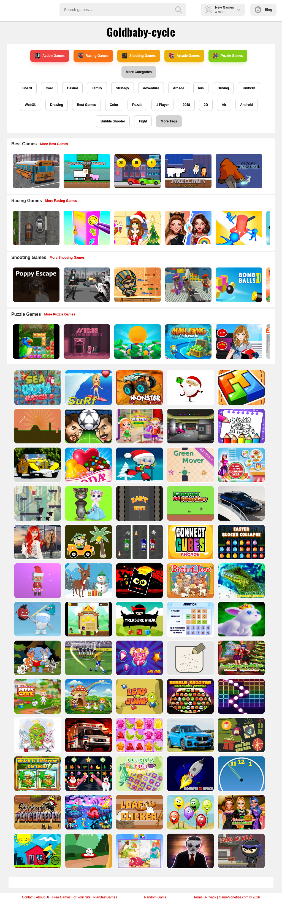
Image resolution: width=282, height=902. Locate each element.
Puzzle (137, 105)
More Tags (169, 121)
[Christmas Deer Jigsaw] (88, 580)
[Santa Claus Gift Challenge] (190, 387)
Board (27, 88)
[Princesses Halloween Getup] (241, 812)
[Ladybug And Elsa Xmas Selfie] (241, 658)
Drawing (56, 105)
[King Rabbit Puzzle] (241, 619)
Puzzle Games (228, 55)
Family (97, 88)
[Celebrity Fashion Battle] (187, 228)
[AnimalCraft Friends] (86, 171)
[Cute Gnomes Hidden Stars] (37, 735)
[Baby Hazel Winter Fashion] (139, 426)
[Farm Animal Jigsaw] (88, 696)
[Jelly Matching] (139, 735)
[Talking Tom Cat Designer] (88, 503)
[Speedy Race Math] (137, 171)
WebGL (30, 105)
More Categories (139, 72)
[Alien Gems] (37, 619)
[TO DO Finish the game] (86, 341)
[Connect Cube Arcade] (190, 542)
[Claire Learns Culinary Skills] (241, 465)
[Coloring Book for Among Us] (241, 426)
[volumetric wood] (241, 387)
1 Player (162, 105)
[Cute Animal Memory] (37, 658)
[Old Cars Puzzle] (37, 465)
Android (246, 105)
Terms (198, 897)
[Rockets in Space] (190, 773)
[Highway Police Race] (35, 228)
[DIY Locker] (86, 228)
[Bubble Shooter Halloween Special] (190, 696)
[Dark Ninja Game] (241, 851)
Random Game (155, 897)
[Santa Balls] (37, 580)
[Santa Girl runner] (139, 465)
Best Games (86, 105)
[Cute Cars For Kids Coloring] (88, 542)
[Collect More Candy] (139, 658)
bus (201, 88)
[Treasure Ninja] (139, 619)
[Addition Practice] (190, 619)
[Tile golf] (37, 426)
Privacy (210, 897)
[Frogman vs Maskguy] (190, 503)
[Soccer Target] (88, 851)
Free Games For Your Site (71, 897)
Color (114, 105)
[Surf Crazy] (88, 387)
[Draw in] (190, 658)
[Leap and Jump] (139, 696)
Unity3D (249, 88)
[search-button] (178, 9)
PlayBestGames (105, 897)
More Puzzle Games (59, 314)
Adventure (151, 88)
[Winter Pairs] (88, 773)
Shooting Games (139, 55)
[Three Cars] (139, 542)
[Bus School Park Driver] (35, 171)
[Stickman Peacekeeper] (37, 812)
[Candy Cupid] (88, 465)
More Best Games (54, 144)
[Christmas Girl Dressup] (137, 228)
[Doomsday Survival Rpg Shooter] (86, 285)
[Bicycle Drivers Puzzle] (37, 851)
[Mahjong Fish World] (187, 341)
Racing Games (93, 55)
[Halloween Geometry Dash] (139, 580)
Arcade (178, 88)
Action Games (50, 55)
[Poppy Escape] (35, 285)
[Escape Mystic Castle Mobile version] (238, 171)
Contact (27, 897)
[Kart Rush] (139, 503)
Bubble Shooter (113, 121)
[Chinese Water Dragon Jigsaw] (241, 580)
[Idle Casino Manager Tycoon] (137, 341)
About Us (42, 897)
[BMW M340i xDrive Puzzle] (241, 503)
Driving (223, 88)
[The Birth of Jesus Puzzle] (190, 580)
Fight (143, 121)
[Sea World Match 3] (37, 387)
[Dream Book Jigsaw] (88, 812)
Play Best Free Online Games (28, 9)
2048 (186, 105)
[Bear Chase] (37, 503)
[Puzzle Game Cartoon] (139, 851)
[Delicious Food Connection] (139, 773)
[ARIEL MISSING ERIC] (37, 542)
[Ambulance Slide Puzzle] (88, 735)
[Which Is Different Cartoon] (37, 773)
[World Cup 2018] (88, 658)
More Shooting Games (67, 257)
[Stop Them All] (238, 228)
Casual (72, 88)
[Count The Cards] (241, 735)
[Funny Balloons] (190, 812)
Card (49, 88)
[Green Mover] (190, 465)
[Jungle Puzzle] (35, 341)
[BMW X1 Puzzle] (190, 735)
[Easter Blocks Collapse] (241, 542)
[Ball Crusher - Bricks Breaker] (241, 696)
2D (206, 105)
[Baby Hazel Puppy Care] (37, 696)
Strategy (122, 88)
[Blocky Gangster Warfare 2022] (187, 285)
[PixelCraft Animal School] (187, 171)
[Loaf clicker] (139, 812)
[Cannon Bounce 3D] (238, 285)
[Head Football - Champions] (88, 426)
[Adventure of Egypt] (137, 285)
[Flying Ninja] (88, 619)
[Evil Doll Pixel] (190, 851)
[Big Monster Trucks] (139, 387)
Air (224, 105)
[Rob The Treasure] (190, 426)
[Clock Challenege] (241, 773)
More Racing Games (61, 201)
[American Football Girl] (238, 341)
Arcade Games (184, 55)
